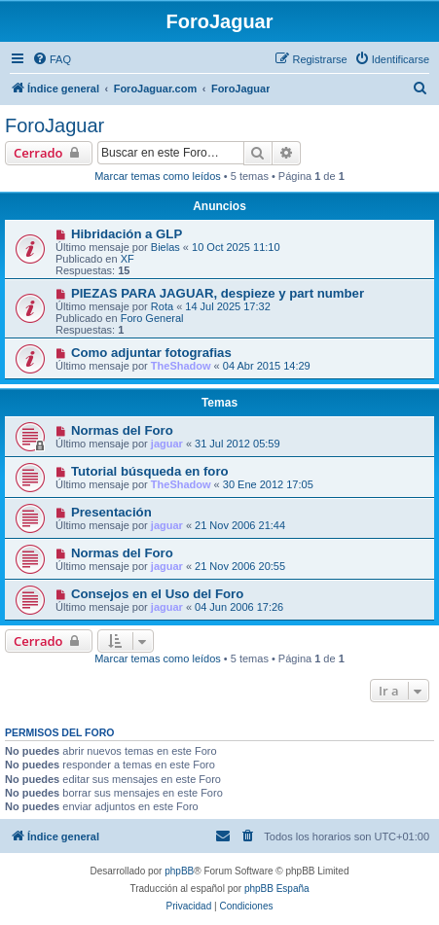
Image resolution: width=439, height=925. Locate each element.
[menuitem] (51, 59)
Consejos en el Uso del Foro (157, 594)
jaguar (167, 443)
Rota (162, 306)
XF (127, 259)
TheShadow (181, 366)
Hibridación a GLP (126, 234)
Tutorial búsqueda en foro (150, 471)
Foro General (152, 318)
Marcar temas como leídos (157, 176)
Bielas (165, 247)
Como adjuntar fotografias (151, 352)
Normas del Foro (122, 430)
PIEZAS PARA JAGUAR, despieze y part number (217, 293)
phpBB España (277, 888)
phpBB (179, 871)
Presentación (111, 512)
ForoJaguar (54, 125)
